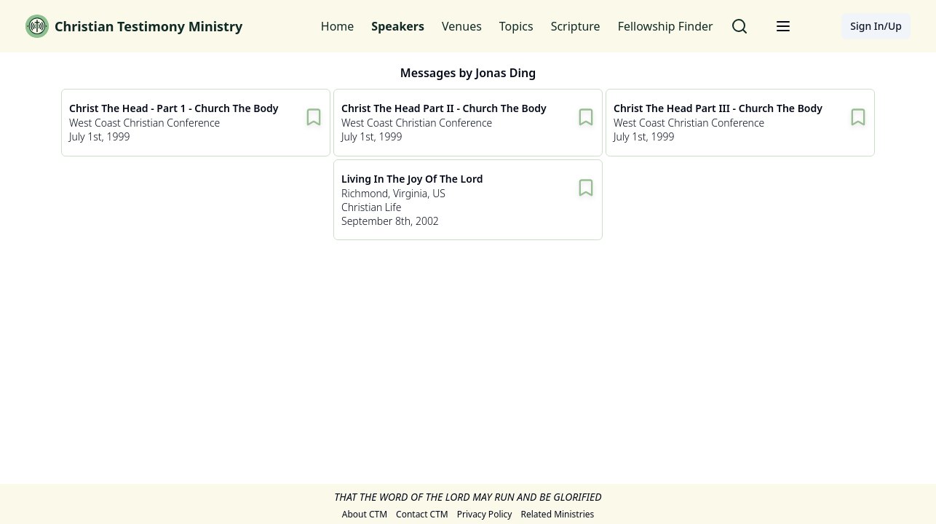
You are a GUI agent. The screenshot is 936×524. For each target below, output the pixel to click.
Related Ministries (557, 514)
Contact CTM (422, 514)
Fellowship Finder (665, 26)
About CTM (364, 514)
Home (337, 26)
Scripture (575, 26)
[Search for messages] (739, 26)
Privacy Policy (484, 514)
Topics (516, 26)
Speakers (397, 26)
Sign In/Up (876, 26)
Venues (462, 26)
